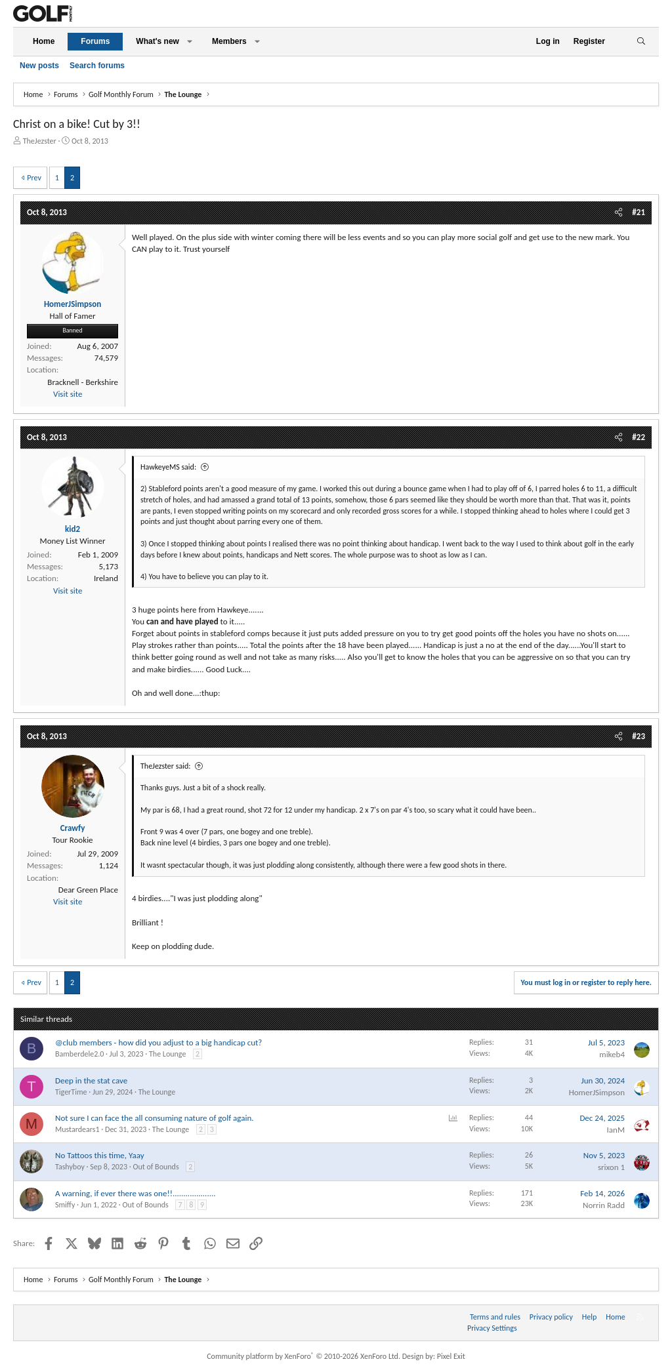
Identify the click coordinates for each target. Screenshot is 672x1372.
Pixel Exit (451, 1356)
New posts (39, 65)
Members (229, 41)
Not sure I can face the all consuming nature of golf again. (154, 1118)
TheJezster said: (165, 766)
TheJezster (39, 141)
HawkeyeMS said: (168, 467)
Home (43, 41)
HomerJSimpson (597, 1092)
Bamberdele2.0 (79, 1054)
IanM (616, 1130)
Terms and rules (495, 1317)
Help (589, 1317)
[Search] (640, 41)
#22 (638, 437)
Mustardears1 (77, 1129)
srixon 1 (611, 1167)
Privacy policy (551, 1317)
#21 (638, 212)
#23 (638, 736)
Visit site (67, 394)
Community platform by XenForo (303, 1356)
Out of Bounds (155, 1166)
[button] (189, 41)
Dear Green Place (88, 890)
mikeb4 (612, 1054)
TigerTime (71, 1092)
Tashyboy (70, 1166)
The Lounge (167, 1054)
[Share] (618, 212)
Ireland (106, 578)
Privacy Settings (492, 1328)
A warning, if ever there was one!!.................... (135, 1193)
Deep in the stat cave (91, 1080)
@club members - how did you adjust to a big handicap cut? (158, 1042)
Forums (95, 41)
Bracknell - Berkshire (82, 382)
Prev (34, 177)
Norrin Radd (604, 1205)
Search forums (97, 65)
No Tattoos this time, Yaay (99, 1155)
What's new (157, 41)
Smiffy (65, 1204)
